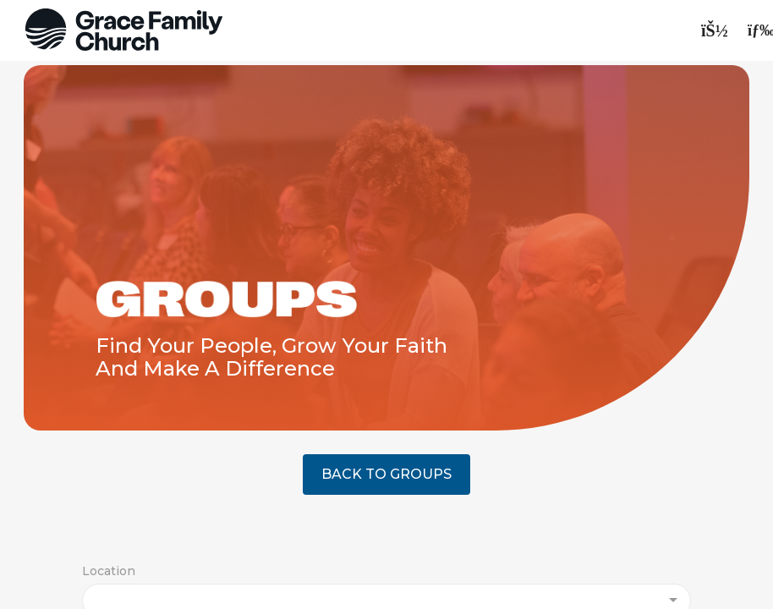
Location (108, 571)
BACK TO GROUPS (386, 474)
